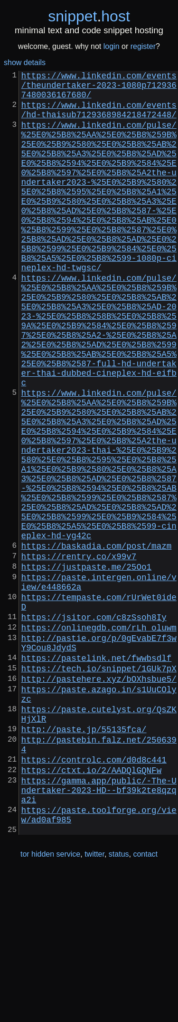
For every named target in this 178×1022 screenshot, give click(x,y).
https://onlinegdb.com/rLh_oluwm (99, 737)
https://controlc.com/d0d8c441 (94, 894)
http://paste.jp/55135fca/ (84, 858)
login (111, 46)
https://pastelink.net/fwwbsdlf (96, 773)
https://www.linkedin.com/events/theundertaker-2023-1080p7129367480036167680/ (99, 88)
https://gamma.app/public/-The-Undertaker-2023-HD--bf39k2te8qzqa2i (99, 930)
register (143, 46)
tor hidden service (50, 1002)
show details (25, 62)
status (119, 1002)
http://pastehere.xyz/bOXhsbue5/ (99, 798)
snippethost (89, 16)
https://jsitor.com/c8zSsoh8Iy (94, 725)
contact (145, 1002)
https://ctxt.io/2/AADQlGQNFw (91, 906)
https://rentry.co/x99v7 (79, 653)
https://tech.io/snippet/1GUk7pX (99, 786)
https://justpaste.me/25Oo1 (86, 665)
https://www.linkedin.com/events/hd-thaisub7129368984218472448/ (99, 117)
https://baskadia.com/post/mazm (96, 640)
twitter (94, 1002)
